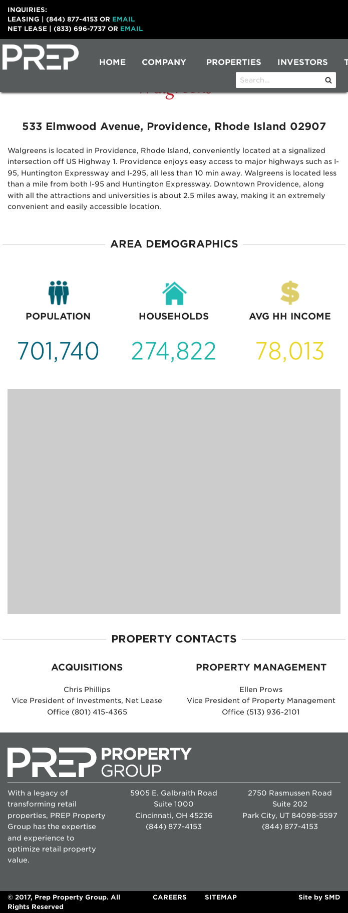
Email (123, 19)
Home (112, 62)
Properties (233, 62)
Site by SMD (319, 897)
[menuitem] (112, 62)
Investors (302, 62)
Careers (170, 897)
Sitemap (221, 897)
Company (164, 62)
